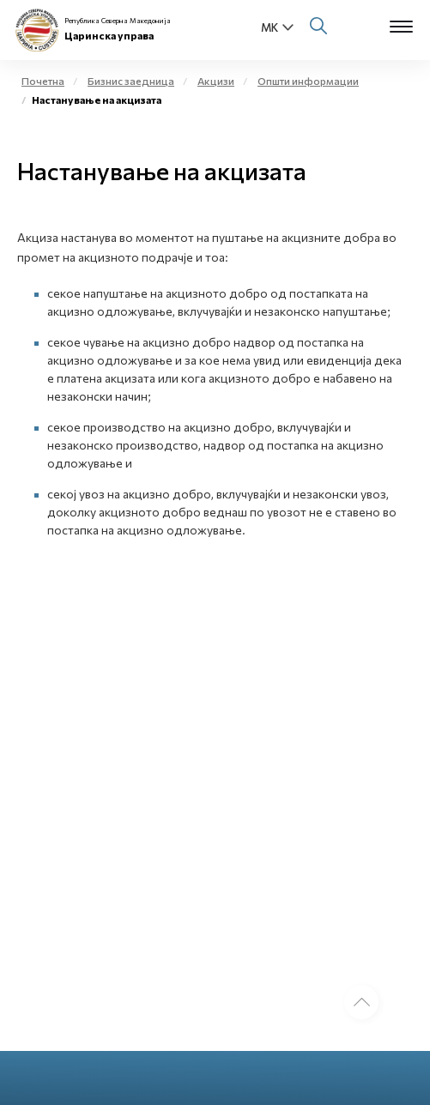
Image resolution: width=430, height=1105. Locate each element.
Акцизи (215, 81)
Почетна (42, 81)
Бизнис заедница (131, 81)
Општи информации (308, 81)
